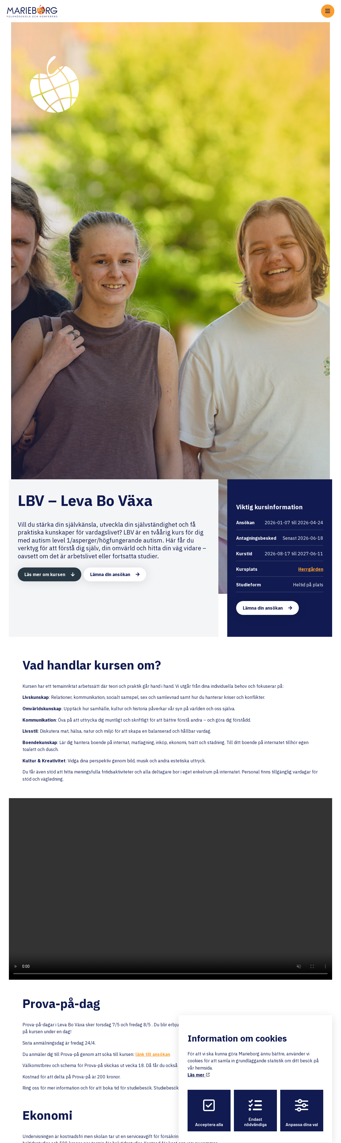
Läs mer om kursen (44, 574)
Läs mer (198, 1070)
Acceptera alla (209, 1108)
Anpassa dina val (302, 1108)
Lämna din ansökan (110, 574)
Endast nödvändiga (255, 1108)
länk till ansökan (152, 1054)
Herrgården (310, 569)
